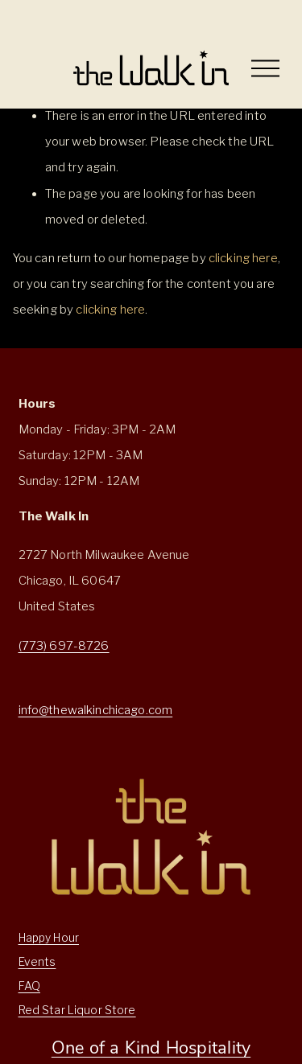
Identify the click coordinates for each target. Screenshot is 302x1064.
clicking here (243, 258)
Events (37, 961)
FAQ (29, 986)
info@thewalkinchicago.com (96, 710)
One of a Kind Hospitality (151, 1046)
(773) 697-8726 (64, 646)
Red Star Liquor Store (77, 1010)
